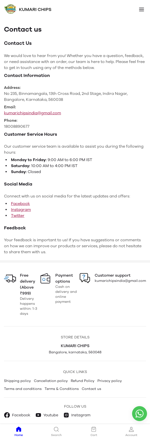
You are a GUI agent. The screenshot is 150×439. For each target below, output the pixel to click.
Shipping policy (17, 381)
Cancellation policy (51, 381)
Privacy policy (109, 381)
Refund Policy (82, 381)
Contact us (91, 389)
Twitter (17, 215)
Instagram (21, 209)
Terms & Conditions (62, 389)
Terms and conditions (23, 389)
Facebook (20, 203)
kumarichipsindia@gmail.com (32, 113)
